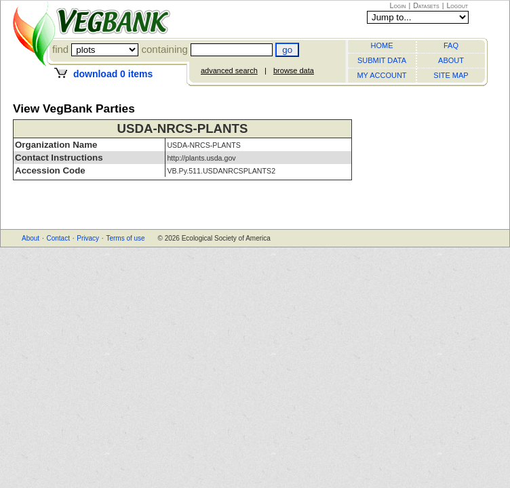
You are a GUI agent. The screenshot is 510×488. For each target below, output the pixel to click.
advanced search (229, 70)
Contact (57, 238)
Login (398, 5)
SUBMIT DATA (381, 60)
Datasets (426, 5)
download (113, 73)
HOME (382, 45)
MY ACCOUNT (381, 75)
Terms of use (125, 238)
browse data (293, 70)
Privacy (88, 238)
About (30, 238)
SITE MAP (450, 75)
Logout (457, 5)
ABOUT (451, 60)
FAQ (451, 45)
